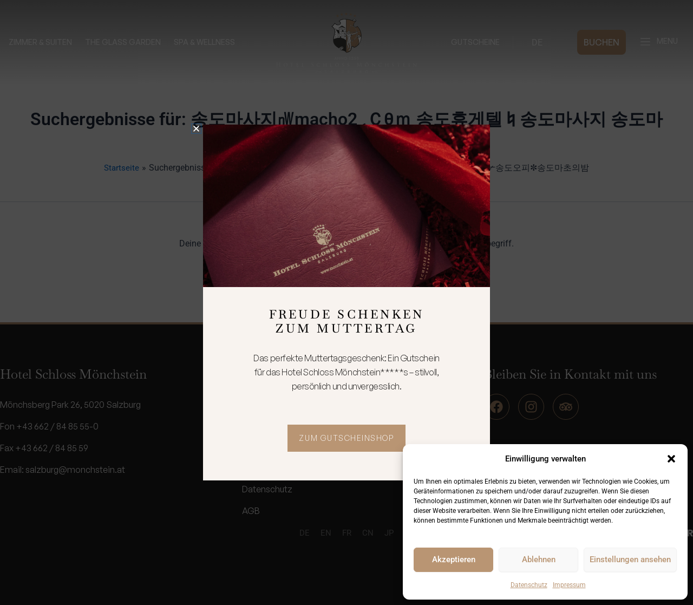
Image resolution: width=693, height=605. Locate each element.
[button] (671, 458)
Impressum (569, 585)
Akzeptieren (453, 559)
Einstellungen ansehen (630, 559)
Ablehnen (538, 559)
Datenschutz (529, 585)
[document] (346, 302)
